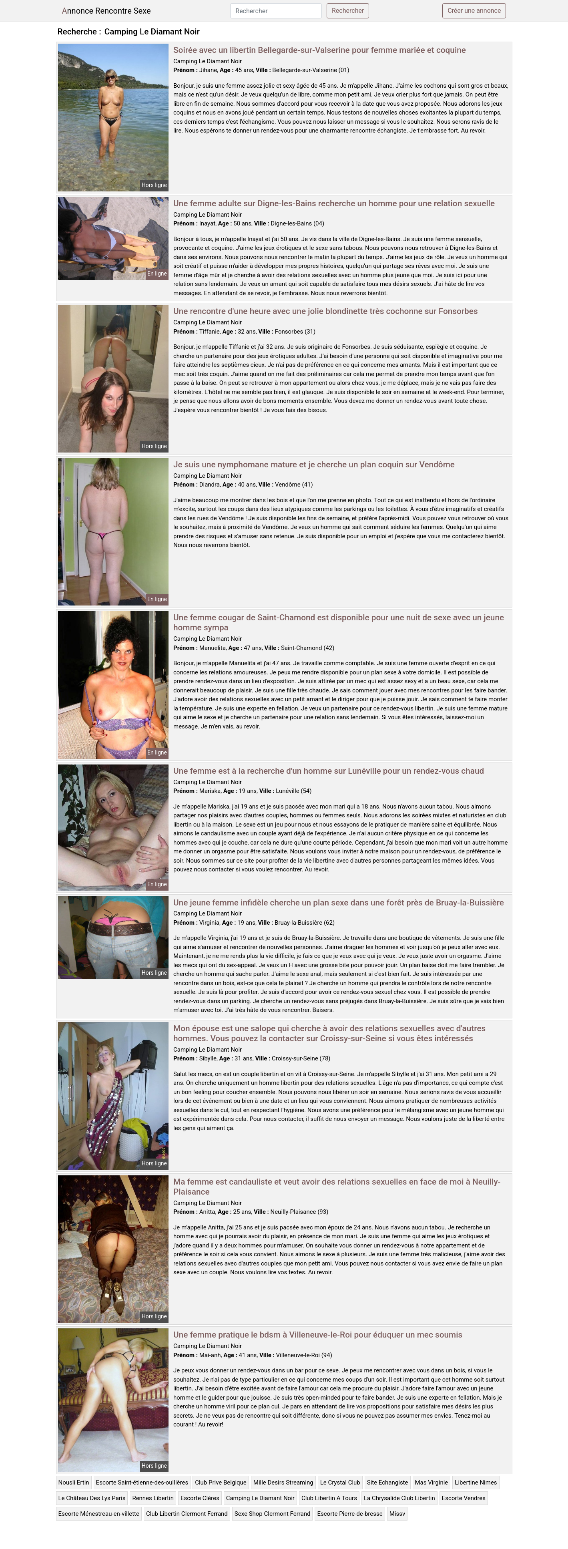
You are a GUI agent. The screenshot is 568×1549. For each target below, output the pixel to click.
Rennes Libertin (153, 1498)
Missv (397, 1513)
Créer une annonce (474, 10)
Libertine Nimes (476, 1482)
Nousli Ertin (73, 1482)
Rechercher (348, 10)
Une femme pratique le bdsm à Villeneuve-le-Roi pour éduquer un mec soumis (317, 1335)
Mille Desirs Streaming (283, 1482)
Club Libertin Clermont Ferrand (187, 1513)
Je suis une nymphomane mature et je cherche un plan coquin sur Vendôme (314, 464)
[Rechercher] (276, 10)
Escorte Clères (200, 1498)
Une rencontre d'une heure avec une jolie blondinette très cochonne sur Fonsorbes (325, 311)
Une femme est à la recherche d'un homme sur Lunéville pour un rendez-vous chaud (328, 771)
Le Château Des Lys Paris (92, 1498)
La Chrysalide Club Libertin (399, 1498)
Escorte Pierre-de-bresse (349, 1513)
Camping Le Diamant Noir (260, 1498)
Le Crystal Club (340, 1482)
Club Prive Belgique (221, 1482)
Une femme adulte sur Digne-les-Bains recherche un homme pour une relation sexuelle (334, 203)
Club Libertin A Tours (329, 1498)
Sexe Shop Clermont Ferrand (273, 1513)
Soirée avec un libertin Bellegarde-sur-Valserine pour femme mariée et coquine (319, 50)
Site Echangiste (387, 1482)
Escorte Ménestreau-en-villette (98, 1513)
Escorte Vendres (464, 1498)
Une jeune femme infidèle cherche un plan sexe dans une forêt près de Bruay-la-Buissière (338, 902)
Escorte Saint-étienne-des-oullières (142, 1482)
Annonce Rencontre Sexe (106, 11)
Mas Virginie (431, 1482)
